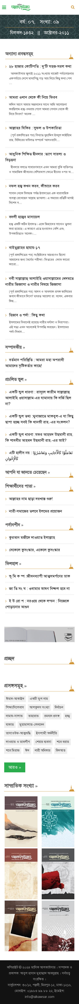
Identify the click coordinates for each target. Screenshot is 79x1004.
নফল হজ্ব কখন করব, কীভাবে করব (34, 186)
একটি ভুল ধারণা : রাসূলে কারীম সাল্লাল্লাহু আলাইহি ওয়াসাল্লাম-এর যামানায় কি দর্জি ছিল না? (38, 398)
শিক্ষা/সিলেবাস (15, 707)
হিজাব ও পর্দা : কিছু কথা (27, 315)
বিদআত (61, 750)
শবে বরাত (63, 742)
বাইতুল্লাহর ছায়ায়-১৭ (24, 247)
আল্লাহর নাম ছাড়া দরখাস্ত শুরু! (31, 499)
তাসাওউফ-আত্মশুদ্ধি (18, 733)
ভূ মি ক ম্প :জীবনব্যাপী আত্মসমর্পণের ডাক (39, 576)
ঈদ (27, 750)
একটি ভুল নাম (39, 699)
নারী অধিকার (42, 750)
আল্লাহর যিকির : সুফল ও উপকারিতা (35, 128)
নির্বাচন (59, 707)
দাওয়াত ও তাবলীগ (18, 742)
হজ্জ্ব (67, 716)
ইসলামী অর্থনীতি (46, 733)
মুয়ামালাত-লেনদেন (31, 725)
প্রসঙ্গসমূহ (15, 686)
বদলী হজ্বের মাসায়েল (24, 217)
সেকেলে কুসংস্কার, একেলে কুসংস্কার (34, 550)
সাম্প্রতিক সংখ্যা (21, 786)
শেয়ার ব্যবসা (43, 742)
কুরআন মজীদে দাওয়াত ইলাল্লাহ (32, 537)
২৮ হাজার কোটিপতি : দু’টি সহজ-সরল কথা (40, 66)
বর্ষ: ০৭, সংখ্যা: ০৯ (39, 22)
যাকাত (10, 725)
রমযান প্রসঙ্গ (52, 716)
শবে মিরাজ (13, 750)
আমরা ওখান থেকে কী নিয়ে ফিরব (33, 97)
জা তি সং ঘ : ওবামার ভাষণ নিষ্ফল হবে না (39, 588)
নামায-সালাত (14, 716)
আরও (14, 767)
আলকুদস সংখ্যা (39, 707)
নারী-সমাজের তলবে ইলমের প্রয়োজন (35, 511)
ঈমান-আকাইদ (15, 699)
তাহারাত (33, 716)
